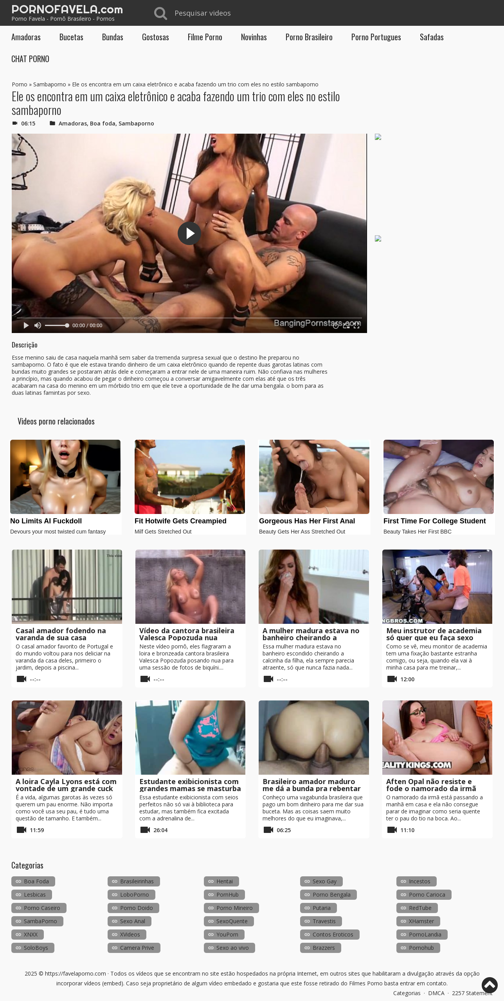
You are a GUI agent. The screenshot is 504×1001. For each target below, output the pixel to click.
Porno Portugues (376, 37)
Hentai (224, 881)
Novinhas (254, 37)
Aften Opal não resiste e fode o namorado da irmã (431, 785)
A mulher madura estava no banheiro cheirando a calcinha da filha (311, 637)
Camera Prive (137, 947)
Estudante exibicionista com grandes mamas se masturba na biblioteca (190, 788)
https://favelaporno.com (75, 973)
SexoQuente (232, 921)
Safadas (432, 37)
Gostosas (155, 37)
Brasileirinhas (137, 881)
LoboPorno (134, 894)
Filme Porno (205, 37)
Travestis (324, 921)
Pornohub (421, 947)
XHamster (421, 921)
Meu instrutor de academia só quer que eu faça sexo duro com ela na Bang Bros (434, 637)
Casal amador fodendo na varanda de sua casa (61, 634)
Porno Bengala (332, 894)
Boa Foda (36, 881)
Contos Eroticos (333, 934)
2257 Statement (472, 993)
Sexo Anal (132, 921)
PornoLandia (425, 934)
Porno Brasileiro (309, 37)
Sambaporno (49, 84)
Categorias (407, 993)
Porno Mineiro (234, 907)
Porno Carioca (427, 894)
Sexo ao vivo (232, 947)
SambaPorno (40, 921)
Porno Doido (136, 907)
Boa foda (102, 123)
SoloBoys (36, 947)
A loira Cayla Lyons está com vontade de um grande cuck (66, 785)
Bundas (112, 37)
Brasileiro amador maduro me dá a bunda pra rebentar (312, 785)
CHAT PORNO (30, 58)
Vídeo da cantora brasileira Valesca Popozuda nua (186, 634)
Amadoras (26, 37)
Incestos (419, 881)
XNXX (31, 934)
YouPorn (227, 934)
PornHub (227, 894)
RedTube (420, 907)
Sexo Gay (325, 881)
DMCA (436, 993)
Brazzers (324, 947)
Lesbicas (35, 894)
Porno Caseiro (42, 907)
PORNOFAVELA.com (67, 9)
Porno (19, 84)
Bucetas (71, 37)
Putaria (322, 907)
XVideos (130, 934)
